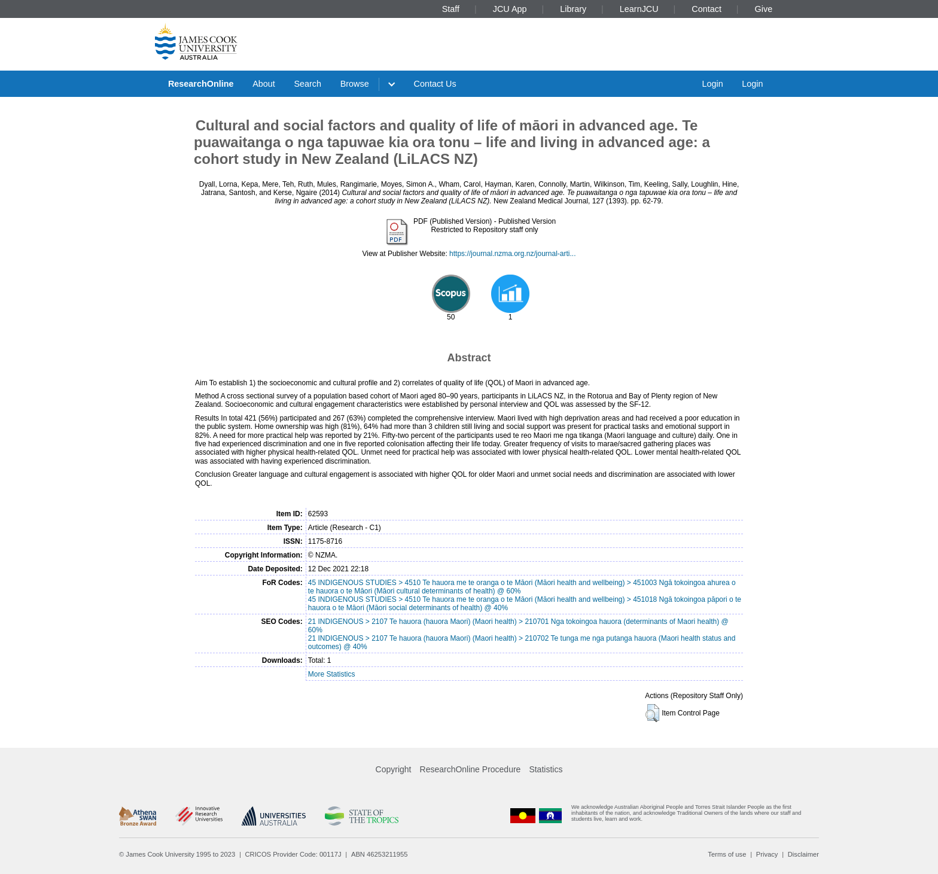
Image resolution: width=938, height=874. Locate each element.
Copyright (394, 769)
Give (764, 9)
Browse (354, 84)
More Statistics (331, 674)
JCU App (510, 9)
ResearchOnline (201, 84)
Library (573, 9)
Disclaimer (803, 854)
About (263, 84)
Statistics (545, 769)
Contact (706, 9)
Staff (450, 9)
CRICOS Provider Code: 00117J (293, 854)
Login (712, 84)
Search (307, 84)
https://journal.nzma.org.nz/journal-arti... (512, 253)
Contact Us (435, 84)
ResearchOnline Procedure (470, 769)
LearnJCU (639, 9)
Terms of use (727, 854)
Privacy (767, 854)
